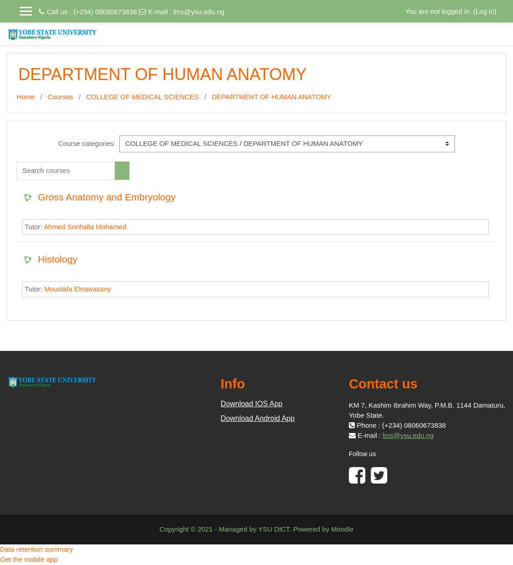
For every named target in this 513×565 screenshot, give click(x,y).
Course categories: (87, 143)
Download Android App (258, 418)
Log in (485, 11)
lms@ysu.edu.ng (198, 12)
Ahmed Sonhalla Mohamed (85, 227)
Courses (60, 97)
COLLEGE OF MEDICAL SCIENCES (142, 97)
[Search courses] (65, 170)
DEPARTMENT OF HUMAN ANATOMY (271, 97)
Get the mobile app (29, 559)
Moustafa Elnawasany (77, 289)
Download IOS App (252, 404)
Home (25, 97)
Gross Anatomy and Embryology (107, 197)
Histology (57, 259)
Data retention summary (36, 549)
